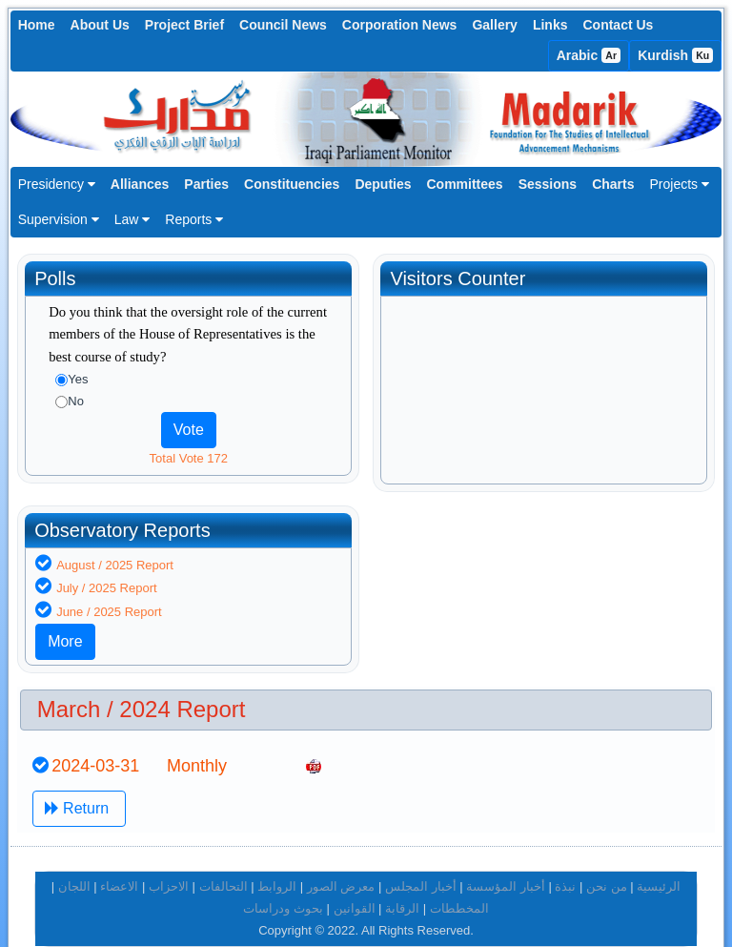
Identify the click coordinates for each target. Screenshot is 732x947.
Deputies (383, 184)
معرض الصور (341, 860)
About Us (100, 24)
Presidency (56, 184)
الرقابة (402, 882)
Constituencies (291, 184)
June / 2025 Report (465, 585)
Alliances (140, 184)
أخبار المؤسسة (505, 860)
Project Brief (184, 24)
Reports (194, 219)
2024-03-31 (95, 739)
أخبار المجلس (421, 860)
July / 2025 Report (462, 561)
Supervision (58, 219)
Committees (465, 184)
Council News (283, 24)
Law (132, 219)
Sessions (547, 184)
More (420, 615)
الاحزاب (169, 860)
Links (550, 24)
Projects (678, 184)
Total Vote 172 (189, 458)
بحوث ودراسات (283, 882)
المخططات (459, 882)
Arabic (589, 55)
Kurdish (675, 55)
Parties (206, 184)
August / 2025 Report (470, 537)
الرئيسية (659, 860)
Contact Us (617, 24)
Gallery (494, 24)
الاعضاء (119, 860)
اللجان (74, 860)
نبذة (565, 860)
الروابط (276, 860)
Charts (613, 184)
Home (36, 24)
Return (79, 780)
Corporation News (400, 24)
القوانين (355, 882)
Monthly (197, 739)
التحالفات (223, 860)
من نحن (606, 860)
